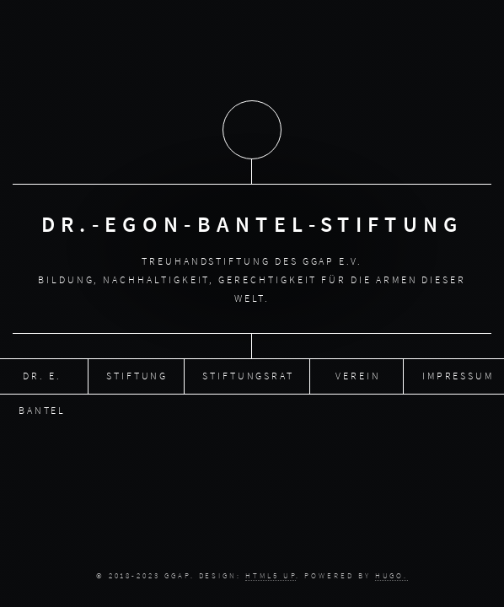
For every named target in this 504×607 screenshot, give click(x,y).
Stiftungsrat (248, 374)
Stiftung (137, 374)
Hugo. (392, 575)
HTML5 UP (270, 575)
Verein (358, 374)
